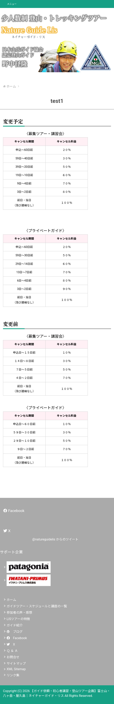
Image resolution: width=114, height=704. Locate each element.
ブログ (15, 632)
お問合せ (13, 657)
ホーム (11, 600)
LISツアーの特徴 (18, 619)
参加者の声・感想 (19, 612)
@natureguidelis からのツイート (55, 539)
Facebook (17, 638)
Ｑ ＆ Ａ (12, 651)
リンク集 (13, 675)
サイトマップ (16, 663)
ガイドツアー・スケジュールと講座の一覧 (37, 606)
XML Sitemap (16, 669)
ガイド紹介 (15, 625)
